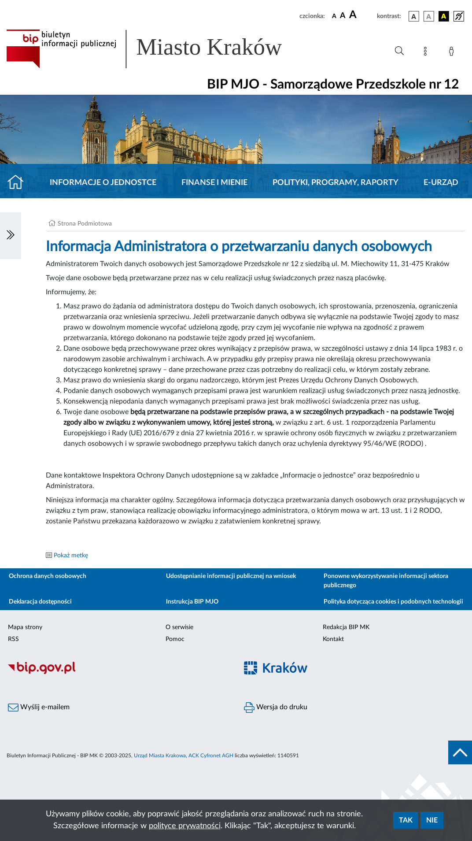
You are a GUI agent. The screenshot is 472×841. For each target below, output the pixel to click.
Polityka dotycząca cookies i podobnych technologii (393, 602)
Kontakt (333, 639)
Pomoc (175, 639)
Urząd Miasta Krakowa (160, 755)
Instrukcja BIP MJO (192, 602)
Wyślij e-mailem (39, 707)
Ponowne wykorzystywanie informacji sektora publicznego (386, 581)
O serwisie (179, 627)
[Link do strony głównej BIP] (157, 49)
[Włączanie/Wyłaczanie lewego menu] (10, 235)
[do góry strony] (460, 752)
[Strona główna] (19, 183)
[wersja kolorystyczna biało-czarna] (428, 16)
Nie (432, 820)
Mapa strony (25, 627)
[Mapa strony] (427, 53)
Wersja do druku (275, 707)
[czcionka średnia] (343, 16)
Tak (406, 820)
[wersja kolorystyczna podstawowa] (413, 16)
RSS (13, 639)
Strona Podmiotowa (85, 224)
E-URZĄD (441, 183)
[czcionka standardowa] (334, 16)
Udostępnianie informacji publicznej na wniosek (231, 576)
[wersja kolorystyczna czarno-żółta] (443, 16)
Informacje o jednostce (103, 183)
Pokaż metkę (71, 555)
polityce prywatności (185, 826)
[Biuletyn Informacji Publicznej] (118, 672)
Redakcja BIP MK (346, 627)
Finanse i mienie (214, 183)
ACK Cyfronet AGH (210, 755)
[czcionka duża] (361, 15)
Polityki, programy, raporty (335, 183)
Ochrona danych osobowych (47, 576)
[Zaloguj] (453, 53)
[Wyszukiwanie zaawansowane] (399, 51)
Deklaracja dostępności (40, 602)
